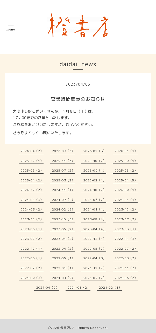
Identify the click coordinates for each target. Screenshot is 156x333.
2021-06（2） (126, 278)
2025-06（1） (94, 170)
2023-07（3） (126, 219)
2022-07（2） (126, 248)
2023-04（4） (94, 229)
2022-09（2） (63, 248)
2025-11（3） (63, 161)
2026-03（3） (63, 151)
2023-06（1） (32, 229)
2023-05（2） (63, 229)
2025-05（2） (126, 170)
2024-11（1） (63, 190)
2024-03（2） (32, 209)
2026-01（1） (126, 151)
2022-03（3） (126, 258)
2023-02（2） (32, 238)
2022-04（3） (94, 258)
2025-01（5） (126, 180)
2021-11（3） (126, 268)
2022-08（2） (94, 248)
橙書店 (65, 327)
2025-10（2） (94, 161)
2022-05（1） (63, 258)
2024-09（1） (126, 190)
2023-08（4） (94, 219)
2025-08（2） (32, 170)
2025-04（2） (32, 180)
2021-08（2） (63, 278)
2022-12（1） (94, 238)
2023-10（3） (63, 219)
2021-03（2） (79, 287)
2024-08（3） (32, 200)
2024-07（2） (63, 200)
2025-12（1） (32, 161)
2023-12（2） (126, 209)
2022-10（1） (32, 248)
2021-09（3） (32, 278)
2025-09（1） (126, 161)
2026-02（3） (94, 151)
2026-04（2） (32, 151)
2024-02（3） (63, 209)
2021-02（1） (110, 287)
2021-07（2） (94, 278)
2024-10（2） (94, 190)
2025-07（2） (63, 170)
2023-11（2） (32, 219)
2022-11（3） (126, 238)
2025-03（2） (63, 180)
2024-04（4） (126, 200)
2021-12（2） (94, 268)
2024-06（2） (94, 200)
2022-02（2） (32, 268)
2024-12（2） (32, 190)
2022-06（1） (32, 258)
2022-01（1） (63, 268)
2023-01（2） (63, 238)
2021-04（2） (47, 287)
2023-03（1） (126, 229)
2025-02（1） (94, 180)
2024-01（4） (94, 209)
